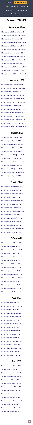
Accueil (9, 2)
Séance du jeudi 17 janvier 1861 (11, 141)
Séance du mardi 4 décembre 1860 (12, 85)
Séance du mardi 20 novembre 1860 (12, 46)
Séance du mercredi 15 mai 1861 (11, 401)
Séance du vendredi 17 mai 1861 (11, 408)
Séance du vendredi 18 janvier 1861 (12, 144)
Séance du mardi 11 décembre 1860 (12, 99)
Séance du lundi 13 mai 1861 (10, 394)
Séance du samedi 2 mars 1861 (11, 246)
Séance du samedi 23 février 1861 (11, 222)
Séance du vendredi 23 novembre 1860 (13, 56)
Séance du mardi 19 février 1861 (11, 208)
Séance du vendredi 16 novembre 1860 (13, 42)
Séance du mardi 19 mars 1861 (11, 281)
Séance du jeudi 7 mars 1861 (10, 253)
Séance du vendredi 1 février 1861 (12, 187)
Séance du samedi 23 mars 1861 (11, 292)
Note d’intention (16, 14)
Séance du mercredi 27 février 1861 (12, 229)
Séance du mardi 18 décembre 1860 (12, 116)
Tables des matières (11, 6)
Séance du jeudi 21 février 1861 (11, 215)
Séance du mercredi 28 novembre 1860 (13, 67)
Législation (24, 6)
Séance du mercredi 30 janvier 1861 (12, 172)
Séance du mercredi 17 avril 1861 (11, 324)
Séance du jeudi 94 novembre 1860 (12, 70)
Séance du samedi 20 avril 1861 (11, 334)
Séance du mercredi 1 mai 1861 (11, 366)
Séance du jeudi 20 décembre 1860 (12, 123)
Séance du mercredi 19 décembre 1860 (13, 120)
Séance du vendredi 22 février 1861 (12, 218)
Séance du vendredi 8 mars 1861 (11, 257)
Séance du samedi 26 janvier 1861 (12, 165)
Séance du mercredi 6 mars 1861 (11, 250)
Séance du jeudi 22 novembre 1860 (12, 53)
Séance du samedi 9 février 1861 (11, 204)
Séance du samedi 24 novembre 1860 (13, 60)
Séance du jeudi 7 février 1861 (10, 197)
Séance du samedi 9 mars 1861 (11, 260)
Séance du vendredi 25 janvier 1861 (12, 162)
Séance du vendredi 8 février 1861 (12, 201)
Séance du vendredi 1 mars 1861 (11, 243)
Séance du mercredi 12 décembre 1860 (13, 102)
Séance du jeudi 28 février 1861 (11, 232)
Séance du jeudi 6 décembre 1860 (11, 92)
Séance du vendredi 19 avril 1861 (11, 331)
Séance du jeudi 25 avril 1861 (10, 345)
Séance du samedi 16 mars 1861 (11, 278)
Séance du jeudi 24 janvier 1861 (11, 158)
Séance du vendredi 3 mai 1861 (11, 373)
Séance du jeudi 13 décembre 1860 (12, 106)
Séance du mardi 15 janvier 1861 (11, 137)
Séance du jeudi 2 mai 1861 (9, 369)
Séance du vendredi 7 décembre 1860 (13, 95)
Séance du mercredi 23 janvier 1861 (12, 155)
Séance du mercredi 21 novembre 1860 (13, 49)
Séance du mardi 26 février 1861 (11, 225)
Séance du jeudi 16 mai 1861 (10, 404)
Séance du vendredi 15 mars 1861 (11, 274)
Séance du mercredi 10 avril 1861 (11, 306)
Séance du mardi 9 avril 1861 (10, 303)
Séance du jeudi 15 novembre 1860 (12, 39)
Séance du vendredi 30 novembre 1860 (13, 74)
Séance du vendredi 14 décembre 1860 (13, 109)
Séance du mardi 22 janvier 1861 (11, 151)
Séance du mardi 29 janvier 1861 (11, 169)
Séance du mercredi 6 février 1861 (12, 194)
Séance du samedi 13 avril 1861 (11, 317)
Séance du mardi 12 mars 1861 (11, 264)
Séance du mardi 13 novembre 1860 (12, 32)
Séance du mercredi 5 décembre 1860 (13, 88)
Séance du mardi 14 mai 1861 (10, 397)
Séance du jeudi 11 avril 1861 (10, 310)
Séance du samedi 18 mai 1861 (10, 411)
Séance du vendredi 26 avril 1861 (11, 348)
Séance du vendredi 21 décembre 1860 (13, 127)
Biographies (10, 10)
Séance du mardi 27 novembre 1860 (12, 63)
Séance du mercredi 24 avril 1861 (11, 341)
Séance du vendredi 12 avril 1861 (11, 313)
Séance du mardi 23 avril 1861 (10, 338)
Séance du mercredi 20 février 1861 (12, 211)
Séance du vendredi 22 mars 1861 (11, 288)
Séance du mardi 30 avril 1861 (10, 355)
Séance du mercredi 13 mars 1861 (11, 267)
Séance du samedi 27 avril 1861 (11, 352)
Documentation (22, 10)
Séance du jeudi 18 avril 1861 (10, 327)
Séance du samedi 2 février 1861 (11, 190)
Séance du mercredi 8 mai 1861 (11, 383)
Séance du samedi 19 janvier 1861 (11, 148)
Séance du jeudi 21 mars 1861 (10, 285)
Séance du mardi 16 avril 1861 (10, 320)
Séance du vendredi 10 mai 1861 (11, 387)
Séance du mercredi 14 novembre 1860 (13, 35)
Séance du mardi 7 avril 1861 (10, 380)
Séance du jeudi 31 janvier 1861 (11, 176)
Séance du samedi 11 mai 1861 (10, 390)
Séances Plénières (20, 2)
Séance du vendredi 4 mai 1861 (11, 376)
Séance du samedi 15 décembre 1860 (12, 113)
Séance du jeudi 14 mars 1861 (10, 271)
